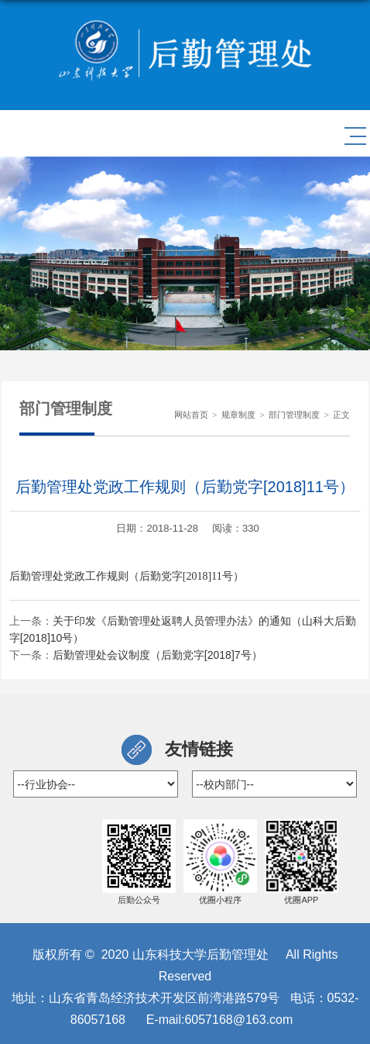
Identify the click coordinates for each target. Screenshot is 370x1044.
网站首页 (191, 414)
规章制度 (238, 414)
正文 (341, 414)
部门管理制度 (294, 414)
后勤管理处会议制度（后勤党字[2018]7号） (157, 655)
